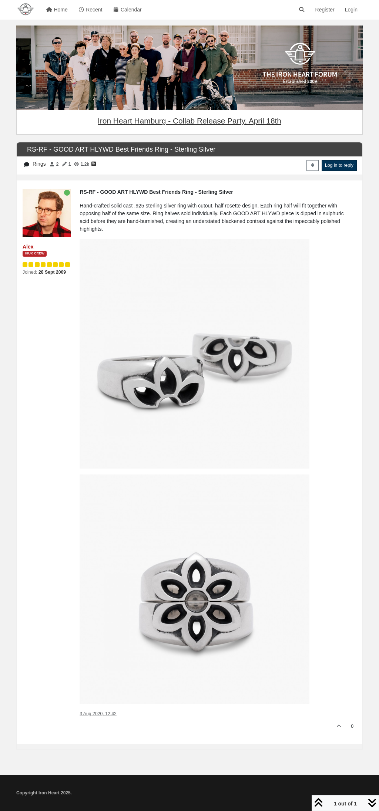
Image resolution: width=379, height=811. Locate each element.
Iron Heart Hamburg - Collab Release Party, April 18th (189, 120)
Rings (39, 164)
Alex (28, 247)
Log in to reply (339, 165)
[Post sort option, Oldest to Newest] (312, 165)
